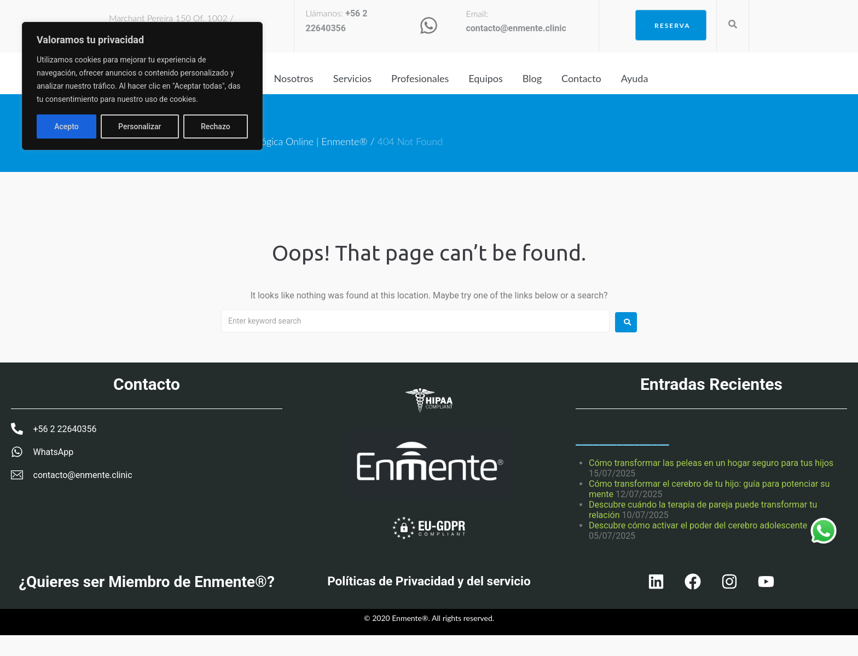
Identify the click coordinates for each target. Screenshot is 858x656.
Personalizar (75, 126)
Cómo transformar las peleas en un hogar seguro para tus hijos (711, 463)
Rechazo (151, 126)
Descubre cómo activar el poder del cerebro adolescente (698, 525)
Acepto (218, 126)
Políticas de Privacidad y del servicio (429, 586)
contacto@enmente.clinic (516, 28)
